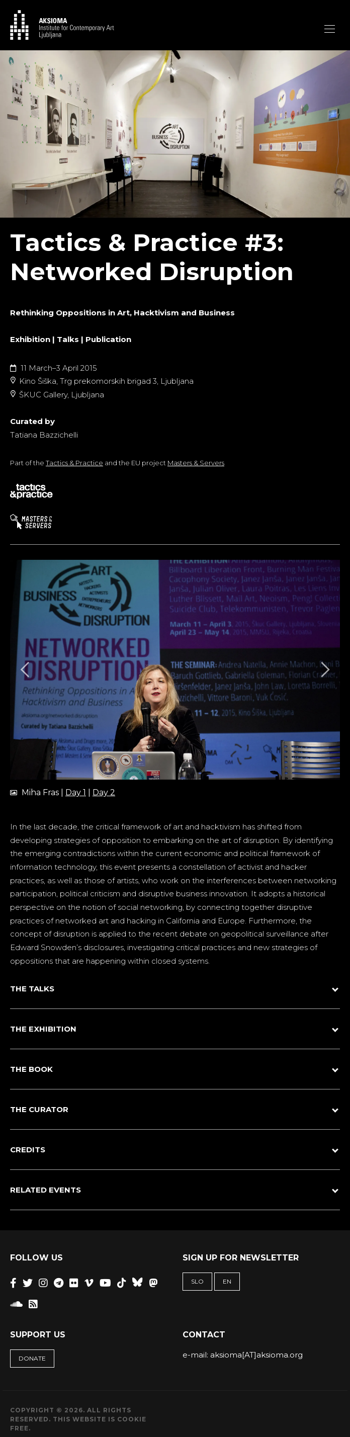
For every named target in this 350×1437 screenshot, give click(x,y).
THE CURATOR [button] (39, 1109)
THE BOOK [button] (31, 1069)
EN (227, 1281)
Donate (32, 1358)
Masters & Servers (195, 463)
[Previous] (26, 670)
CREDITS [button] (27, 1149)
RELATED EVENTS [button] (45, 1190)
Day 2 (104, 792)
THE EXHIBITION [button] (43, 1029)
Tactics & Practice (74, 463)
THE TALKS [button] (32, 988)
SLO (197, 1281)
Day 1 (75, 792)
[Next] (324, 670)
